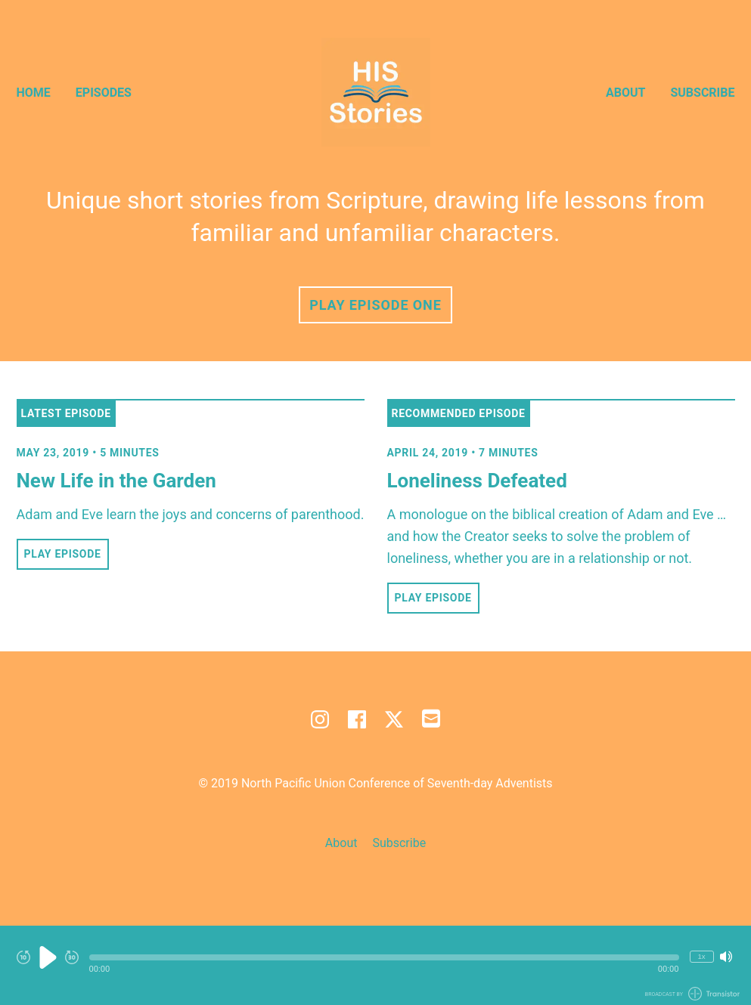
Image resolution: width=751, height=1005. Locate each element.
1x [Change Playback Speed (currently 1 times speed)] (701, 956)
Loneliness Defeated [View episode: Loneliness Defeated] (477, 480)
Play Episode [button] (62, 554)
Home (34, 92)
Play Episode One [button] (375, 305)
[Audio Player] (375, 965)
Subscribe (702, 92)
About (625, 92)
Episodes (104, 92)
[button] (384, 957)
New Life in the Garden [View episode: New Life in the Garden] (116, 480)
